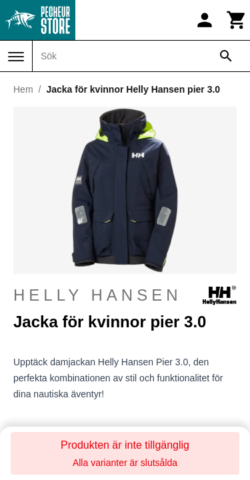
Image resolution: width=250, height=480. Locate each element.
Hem (23, 89)
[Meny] (16, 57)
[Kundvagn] (236, 20)
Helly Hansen (125, 295)
